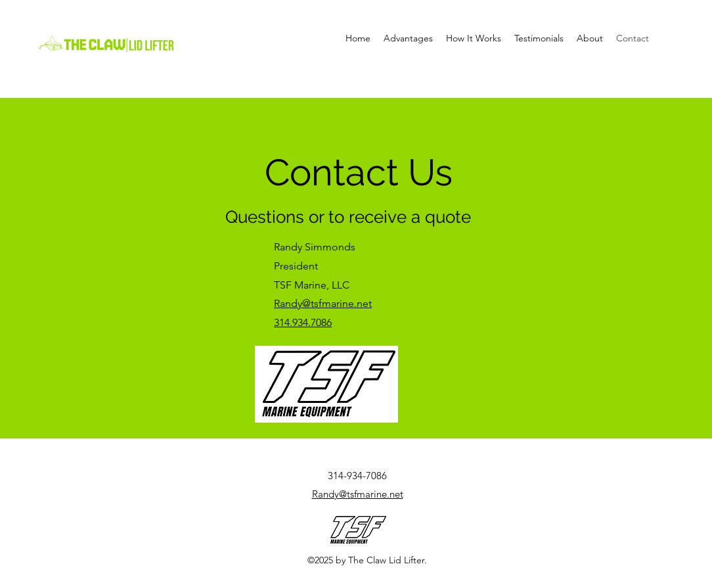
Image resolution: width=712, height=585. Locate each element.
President (297, 266)
